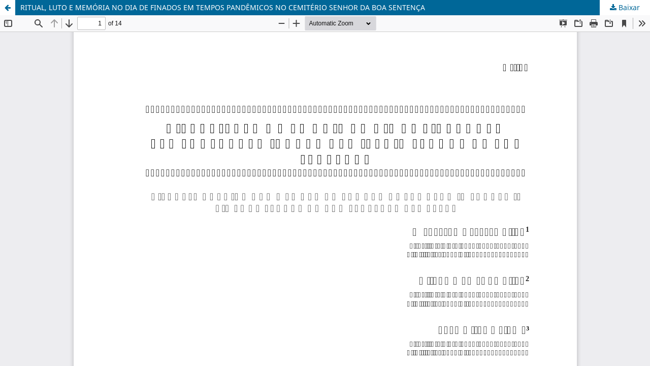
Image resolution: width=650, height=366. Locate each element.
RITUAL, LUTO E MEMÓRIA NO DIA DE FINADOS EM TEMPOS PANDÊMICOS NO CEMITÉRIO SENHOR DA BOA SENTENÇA (222, 7)
